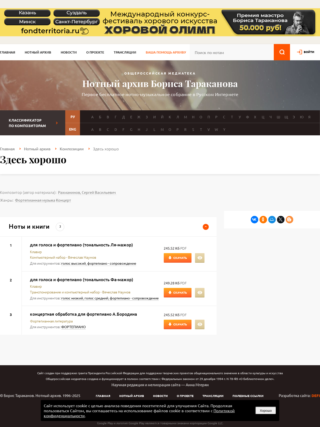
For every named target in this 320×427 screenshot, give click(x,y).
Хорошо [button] (266, 410)
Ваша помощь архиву (166, 52)
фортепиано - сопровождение (111, 263)
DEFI (316, 395)
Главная (7, 52)
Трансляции (125, 52)
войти (309, 52)
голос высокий (73, 263)
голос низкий (72, 298)
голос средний (96, 298)
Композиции (72, 148)
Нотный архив (38, 52)
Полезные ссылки (248, 396)
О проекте (95, 52)
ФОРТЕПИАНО (73, 326)
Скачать (180, 258)
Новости (69, 52)
